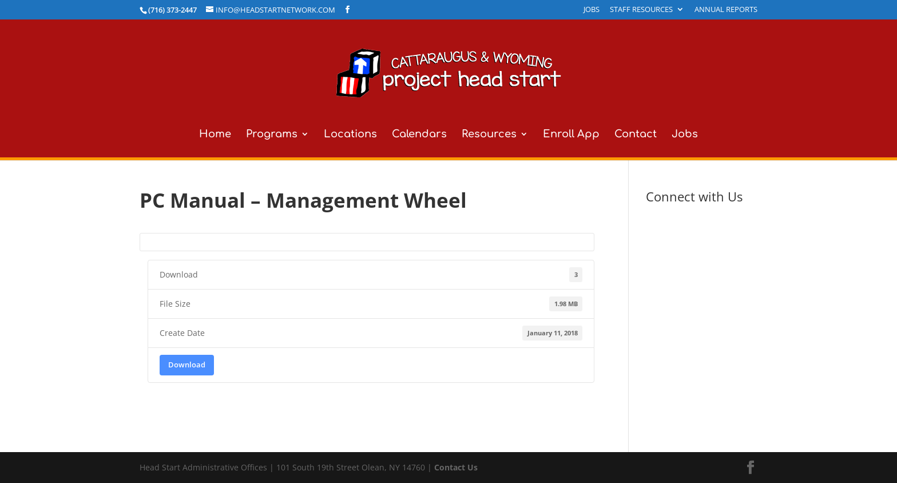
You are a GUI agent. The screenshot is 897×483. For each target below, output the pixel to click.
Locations (350, 135)
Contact (635, 135)
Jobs (592, 10)
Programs (271, 135)
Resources (489, 135)
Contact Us (456, 467)
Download (186, 364)
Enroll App (571, 135)
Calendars (419, 135)
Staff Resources (641, 10)
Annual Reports (725, 10)
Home (215, 135)
